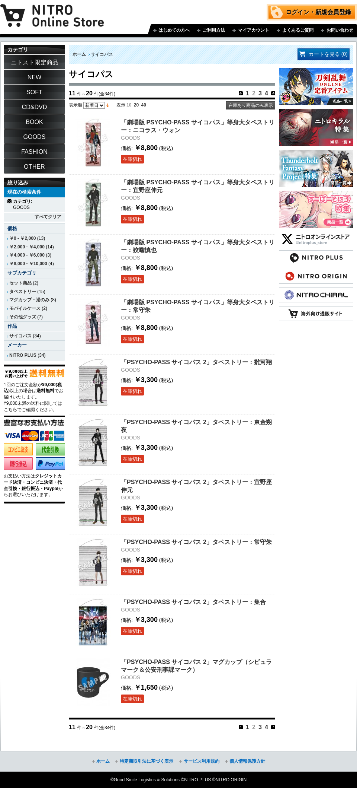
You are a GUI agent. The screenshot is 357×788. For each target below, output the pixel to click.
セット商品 (20, 283)
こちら (10, 409)
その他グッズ (22, 317)
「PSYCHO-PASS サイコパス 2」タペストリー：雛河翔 (196, 362)
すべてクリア (48, 216)
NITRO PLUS (22, 355)
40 (143, 105)
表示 (120, 105)
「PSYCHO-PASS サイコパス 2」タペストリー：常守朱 (196, 541)
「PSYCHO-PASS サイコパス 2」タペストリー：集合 (193, 601)
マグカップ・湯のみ (29, 299)
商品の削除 (9, 201)
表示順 (75, 105)
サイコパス (20, 336)
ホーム (79, 54)
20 (136, 105)
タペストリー (22, 291)
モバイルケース (25, 308)
